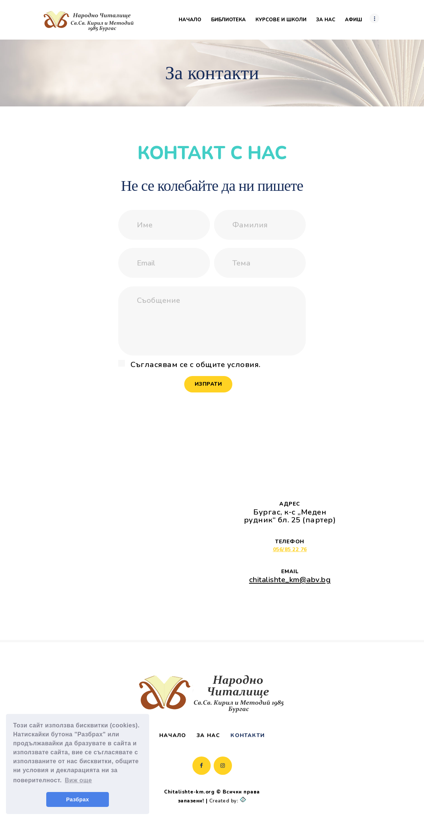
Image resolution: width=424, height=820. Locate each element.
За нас (208, 735)
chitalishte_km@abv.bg (290, 579)
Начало (172, 735)
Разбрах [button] (77, 799)
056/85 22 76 (290, 549)
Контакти (247, 735)
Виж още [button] (78, 780)
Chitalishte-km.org (189, 792)
